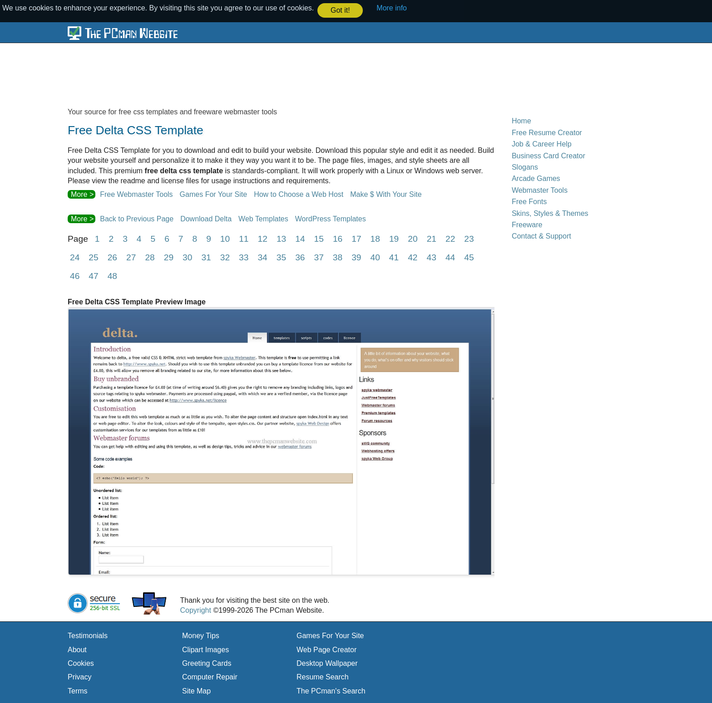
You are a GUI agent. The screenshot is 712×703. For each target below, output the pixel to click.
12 (262, 238)
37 (318, 257)
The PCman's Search (331, 690)
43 (431, 257)
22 (450, 238)
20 (412, 238)
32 (225, 257)
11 (243, 238)
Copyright (195, 610)
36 (300, 257)
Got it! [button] (340, 10)
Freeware (527, 224)
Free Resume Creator (547, 132)
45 (469, 257)
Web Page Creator (326, 649)
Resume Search (323, 676)
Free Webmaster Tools (136, 194)
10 (225, 238)
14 (300, 238)
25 (93, 257)
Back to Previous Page (136, 218)
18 (375, 238)
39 (356, 257)
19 (394, 238)
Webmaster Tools (540, 190)
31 (206, 257)
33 (243, 257)
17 (356, 238)
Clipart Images (205, 649)
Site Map (196, 690)
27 (131, 257)
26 (112, 257)
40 (375, 257)
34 (262, 257)
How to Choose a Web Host (298, 194)
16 (337, 238)
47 (93, 275)
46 (74, 275)
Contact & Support (541, 235)
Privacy (79, 676)
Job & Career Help (542, 143)
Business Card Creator (548, 155)
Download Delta (206, 218)
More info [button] (391, 8)
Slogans (525, 167)
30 (187, 257)
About (77, 649)
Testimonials (88, 635)
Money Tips (200, 635)
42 (412, 257)
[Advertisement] (288, 74)
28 (149, 257)
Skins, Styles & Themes (550, 212)
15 (319, 238)
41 (394, 257)
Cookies (81, 663)
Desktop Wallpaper (327, 663)
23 (469, 238)
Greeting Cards (207, 663)
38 (337, 257)
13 (281, 238)
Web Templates (263, 218)
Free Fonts (529, 201)
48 (112, 275)
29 (168, 257)
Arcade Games (536, 178)
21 (431, 238)
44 (450, 257)
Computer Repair (209, 676)
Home (521, 120)
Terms (78, 690)
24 (74, 257)
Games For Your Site (213, 194)
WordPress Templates (330, 218)
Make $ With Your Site (385, 194)
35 (281, 257)
